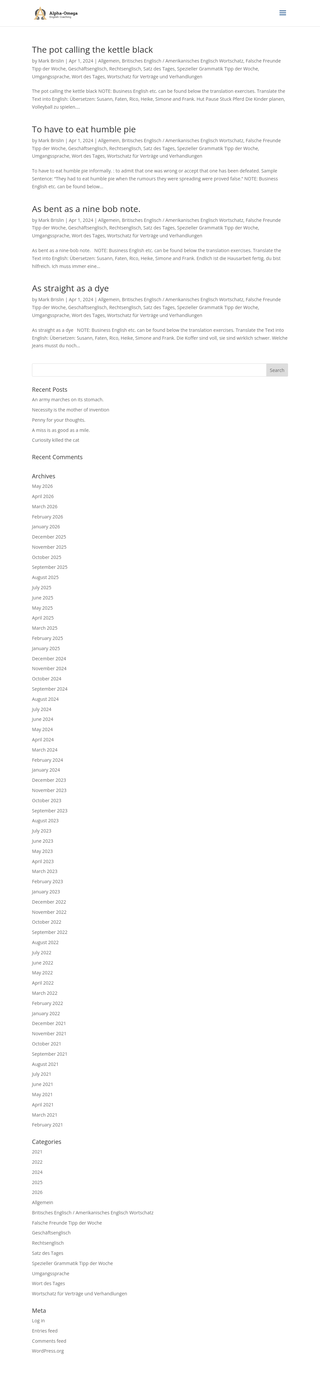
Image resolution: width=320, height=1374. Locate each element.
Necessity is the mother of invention (70, 410)
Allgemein (108, 61)
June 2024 (42, 719)
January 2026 (46, 526)
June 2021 (42, 1084)
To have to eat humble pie (84, 129)
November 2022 (49, 912)
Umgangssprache (50, 76)
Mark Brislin (51, 61)
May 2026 (42, 486)
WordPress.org (48, 1351)
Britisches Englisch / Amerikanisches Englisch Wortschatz (183, 61)
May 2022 (42, 972)
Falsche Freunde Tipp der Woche (67, 1223)
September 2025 (50, 567)
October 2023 (46, 800)
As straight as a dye (70, 288)
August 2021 (45, 1064)
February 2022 (47, 1003)
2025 (37, 1182)
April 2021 (43, 1104)
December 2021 (49, 1023)
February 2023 (47, 881)
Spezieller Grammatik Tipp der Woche (217, 69)
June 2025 (42, 598)
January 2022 (46, 1013)
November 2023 (49, 790)
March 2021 (44, 1115)
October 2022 (46, 922)
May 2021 (42, 1094)
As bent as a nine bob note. (86, 209)
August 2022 (45, 942)
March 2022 (44, 993)
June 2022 (42, 963)
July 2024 (41, 709)
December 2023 (49, 780)
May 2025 (42, 608)
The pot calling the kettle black (92, 49)
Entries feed (45, 1331)
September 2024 (50, 689)
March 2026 (44, 506)
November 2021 (49, 1033)
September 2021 (50, 1054)
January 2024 (46, 770)
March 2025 (44, 628)
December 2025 (49, 537)
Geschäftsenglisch (87, 69)
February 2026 (47, 517)
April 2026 (43, 496)
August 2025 (45, 577)
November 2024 (49, 668)
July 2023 (41, 831)
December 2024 (49, 658)
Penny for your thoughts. (58, 420)
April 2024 (43, 739)
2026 (37, 1192)
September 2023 (50, 810)
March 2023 (44, 871)
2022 (37, 1162)
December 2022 (49, 902)
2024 (37, 1172)
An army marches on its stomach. (67, 399)
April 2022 (43, 983)
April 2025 (43, 618)
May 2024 (42, 729)
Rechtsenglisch (125, 69)
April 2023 (43, 861)
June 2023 (42, 841)
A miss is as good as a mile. (61, 430)
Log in (38, 1320)
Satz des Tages (159, 69)
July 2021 (41, 1074)
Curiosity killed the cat (55, 440)
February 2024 (47, 760)
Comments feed (49, 1341)
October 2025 (46, 557)
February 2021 (47, 1125)
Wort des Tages (88, 76)
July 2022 (41, 952)
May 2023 (42, 851)
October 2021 (46, 1044)
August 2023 (45, 820)
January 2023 (46, 891)
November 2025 (49, 547)
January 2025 (46, 648)
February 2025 (47, 638)
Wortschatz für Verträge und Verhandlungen (154, 76)
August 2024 (45, 699)
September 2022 (50, 932)
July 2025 (41, 587)
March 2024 (44, 750)
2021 (37, 1152)
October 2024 (46, 678)
